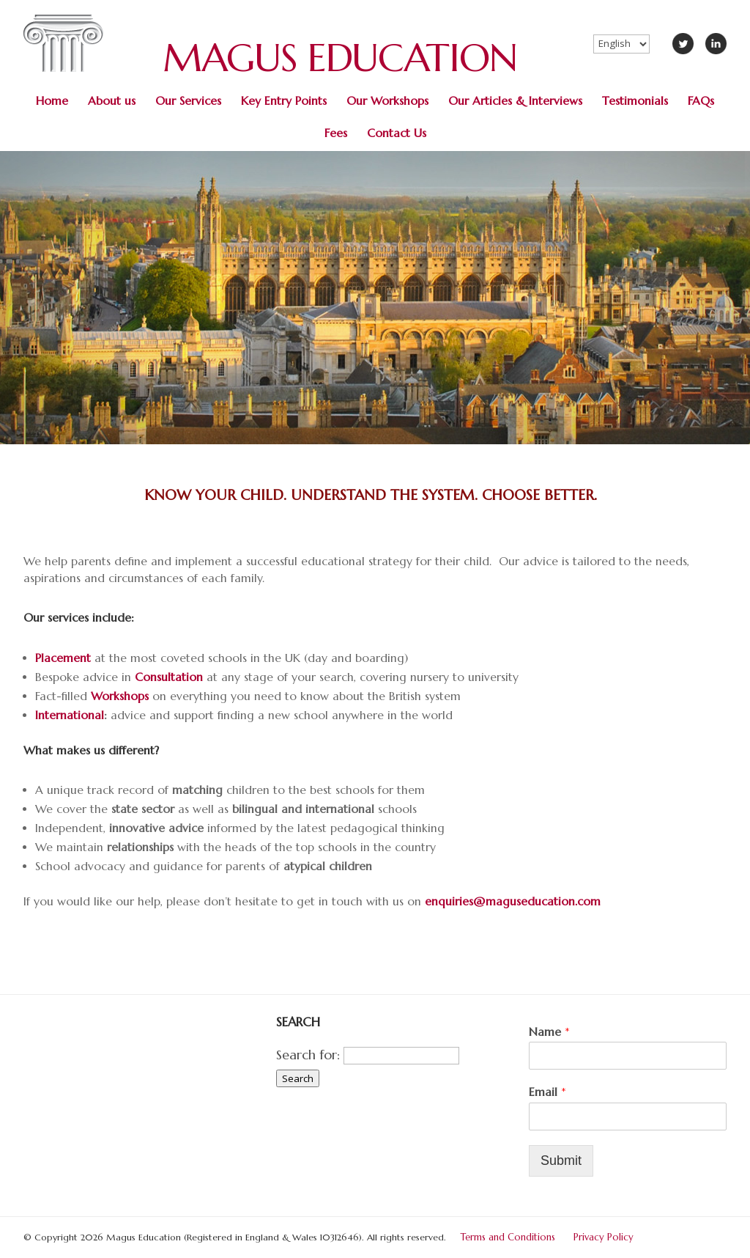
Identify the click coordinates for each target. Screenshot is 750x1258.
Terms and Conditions (508, 1237)
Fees (335, 133)
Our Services (188, 101)
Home (52, 101)
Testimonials (635, 101)
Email (547, 1091)
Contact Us (396, 133)
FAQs (701, 101)
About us (111, 101)
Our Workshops (387, 101)
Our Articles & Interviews (515, 101)
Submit (561, 1160)
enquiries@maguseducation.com (513, 901)
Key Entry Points (284, 101)
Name (549, 1031)
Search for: (308, 1054)
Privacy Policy (603, 1237)
